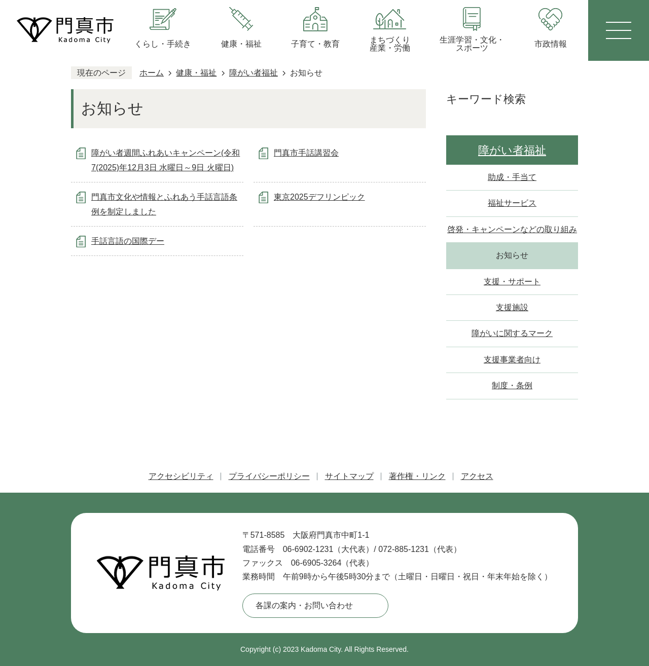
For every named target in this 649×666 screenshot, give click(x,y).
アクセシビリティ (181, 476)
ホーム (151, 72)
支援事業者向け (512, 359)
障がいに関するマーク (512, 333)
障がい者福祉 (253, 72)
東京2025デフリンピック (319, 197)
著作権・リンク (417, 476)
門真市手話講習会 (306, 153)
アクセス (477, 476)
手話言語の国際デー (127, 241)
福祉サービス (512, 203)
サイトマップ (349, 476)
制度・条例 (512, 385)
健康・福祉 (196, 72)
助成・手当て (512, 177)
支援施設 (512, 307)
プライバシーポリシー (269, 476)
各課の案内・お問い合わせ (304, 605)
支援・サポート (512, 281)
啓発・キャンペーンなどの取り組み (512, 229)
